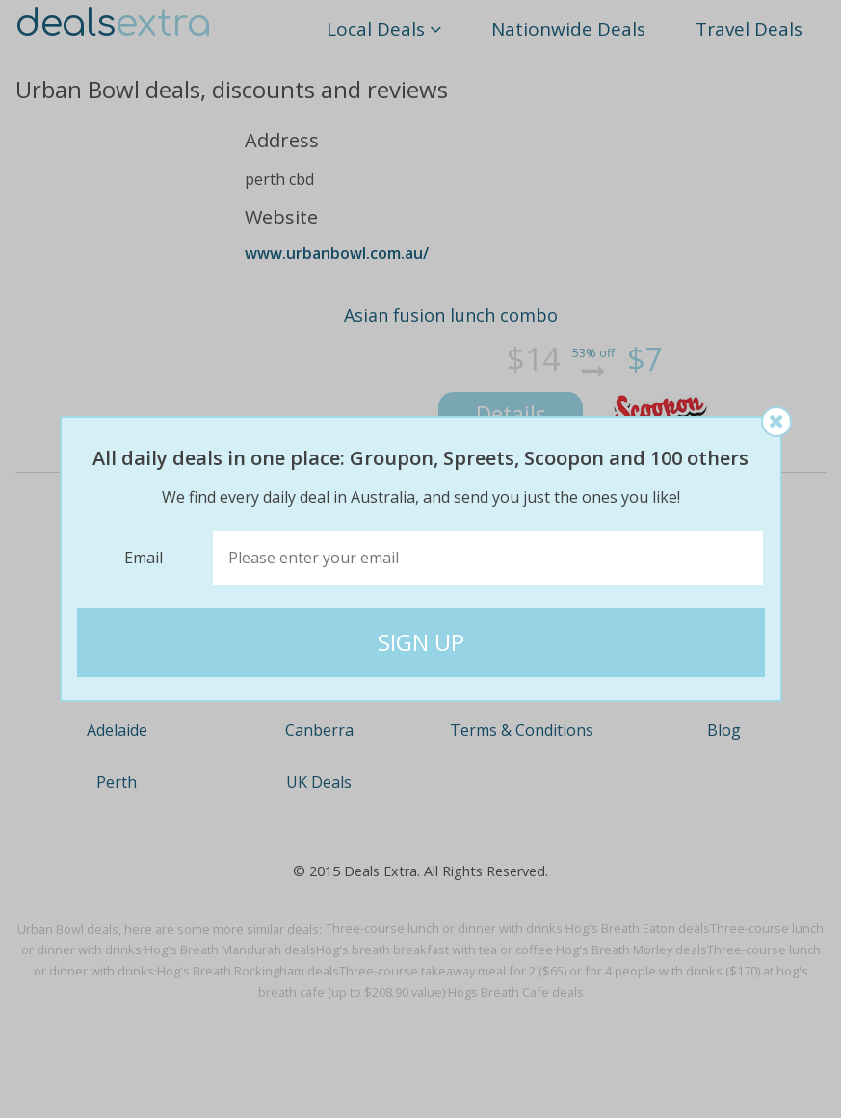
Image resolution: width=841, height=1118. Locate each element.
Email (143, 557)
